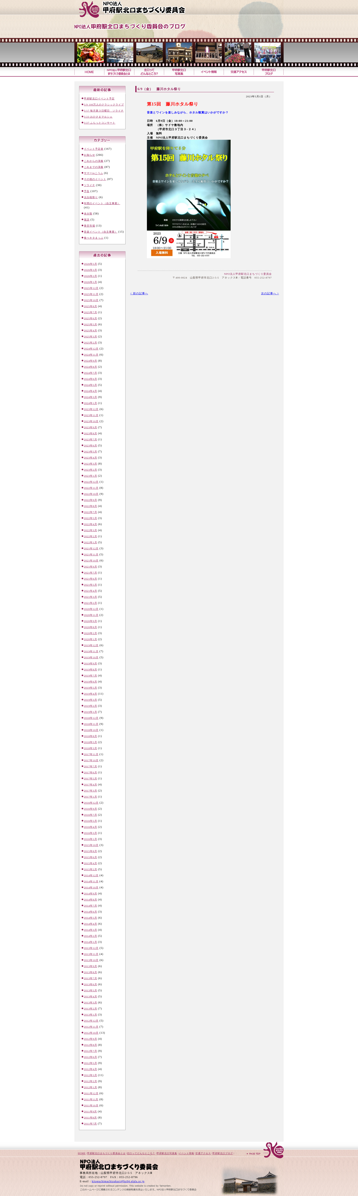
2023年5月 (90, 451)
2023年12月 (91, 409)
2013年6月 (90, 984)
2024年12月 (91, 348)
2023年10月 (91, 421)
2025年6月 (90, 318)
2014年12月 (91, 875)
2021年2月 (90, 602)
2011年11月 (91, 1099)
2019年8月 (90, 669)
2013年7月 (90, 978)
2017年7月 (90, 766)
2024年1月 (90, 403)
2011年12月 (91, 1093)
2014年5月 (90, 917)
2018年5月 (90, 742)
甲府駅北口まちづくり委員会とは (106, 1153)
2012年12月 (91, 1020)
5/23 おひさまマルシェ (98, 116)
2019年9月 (90, 663)
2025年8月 (90, 306)
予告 (87, 191)
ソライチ (89, 185)
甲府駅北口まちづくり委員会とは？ (119, 72)
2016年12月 (91, 802)
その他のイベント (95, 179)
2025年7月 (90, 312)
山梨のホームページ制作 (125, 1184)
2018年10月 (91, 730)
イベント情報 (209, 72)
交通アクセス (239, 72)
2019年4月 (90, 693)
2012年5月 (90, 1063)
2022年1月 (90, 542)
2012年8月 (90, 1044)
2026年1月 (90, 282)
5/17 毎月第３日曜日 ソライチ (104, 110)
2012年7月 (90, 1051)
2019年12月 (91, 645)
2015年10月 (91, 845)
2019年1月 (90, 711)
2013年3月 (90, 1002)
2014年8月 (90, 899)
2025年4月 (90, 330)
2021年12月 (91, 548)
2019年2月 (90, 705)
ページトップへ (265, 1150)
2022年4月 (90, 524)
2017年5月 (90, 778)
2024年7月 (90, 372)
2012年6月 (90, 1057)
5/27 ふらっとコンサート (99, 122)
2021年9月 (90, 566)
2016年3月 (90, 833)
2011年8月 (90, 1117)
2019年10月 (91, 657)
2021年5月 (90, 584)
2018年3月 (90, 748)
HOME (82, 1153)
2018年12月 (91, 718)
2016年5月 (90, 820)
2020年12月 (91, 609)
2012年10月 (91, 1032)
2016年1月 (90, 839)
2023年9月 (90, 427)
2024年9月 (90, 360)
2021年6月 (90, 578)
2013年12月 (91, 948)
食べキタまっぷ (93, 237)
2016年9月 (90, 808)
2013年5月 (90, 990)
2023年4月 (90, 457)
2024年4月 (90, 391)
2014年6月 (90, 911)
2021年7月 (90, 572)
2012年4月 (90, 1069)
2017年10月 (91, 760)
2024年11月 (91, 354)
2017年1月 (90, 796)
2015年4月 (90, 863)
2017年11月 (91, 754)
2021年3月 (90, 596)
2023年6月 (90, 445)
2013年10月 (91, 960)
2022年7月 (90, 512)
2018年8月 (90, 736)
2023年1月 (90, 475)
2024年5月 (90, 385)
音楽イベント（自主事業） (100, 231)
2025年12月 (91, 288)
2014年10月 (91, 887)
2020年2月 (90, 633)
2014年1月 (90, 942)
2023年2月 (90, 469)
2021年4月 (90, 590)
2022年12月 (91, 481)
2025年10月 (91, 300)
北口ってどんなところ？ (149, 72)
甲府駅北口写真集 (179, 72)
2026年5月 (90, 263)
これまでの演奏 (93, 167)
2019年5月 (90, 687)
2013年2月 (90, 1008)
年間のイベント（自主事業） (102, 203)
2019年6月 (90, 681)
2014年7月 (90, 905)
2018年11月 (91, 724)
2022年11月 (91, 487)
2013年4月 (90, 996)
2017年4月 (90, 784)
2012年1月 (90, 1087)
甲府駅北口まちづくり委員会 (140, 9)
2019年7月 (90, 675)
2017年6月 (90, 772)
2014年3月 (90, 929)
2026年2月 (90, 276)
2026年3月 (90, 269)
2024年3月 (90, 397)
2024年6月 (90, 378)
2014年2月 (90, 935)
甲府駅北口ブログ (269, 72)
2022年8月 (90, 506)
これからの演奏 (93, 161)
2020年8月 (90, 627)
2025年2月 (90, 342)
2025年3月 (90, 336)
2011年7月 (90, 1123)
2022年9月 (90, 500)
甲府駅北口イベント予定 (99, 98)
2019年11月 (91, 651)
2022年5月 (90, 518)
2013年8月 (90, 972)
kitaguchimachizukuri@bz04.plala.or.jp (118, 1181)
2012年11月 (91, 1026)
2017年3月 (90, 790)
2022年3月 (90, 530)
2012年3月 (90, 1075)
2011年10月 (91, 1105)
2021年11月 (91, 554)
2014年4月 (90, 923)
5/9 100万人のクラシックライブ (104, 104)
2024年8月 (90, 366)
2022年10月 (91, 494)
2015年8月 (90, 851)
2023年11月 (91, 415)
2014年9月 (90, 893)
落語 (87, 219)
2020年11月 (91, 615)
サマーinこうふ (93, 173)
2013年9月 (90, 966)
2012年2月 (90, 1081)
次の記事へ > (270, 293)
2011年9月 (90, 1111)
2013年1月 (90, 1014)
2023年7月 (90, 439)
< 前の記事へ (139, 293)
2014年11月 (91, 881)
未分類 (88, 213)
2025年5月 (90, 324)
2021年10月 (91, 560)
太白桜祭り (91, 197)
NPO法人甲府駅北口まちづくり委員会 (248, 273)
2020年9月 (90, 621)
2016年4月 (90, 827)
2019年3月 (90, 699)
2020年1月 (90, 639)
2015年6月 (90, 857)
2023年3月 (90, 463)
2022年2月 (90, 536)
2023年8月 (90, 433)
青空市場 (89, 225)
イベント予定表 (93, 148)
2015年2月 (90, 869)
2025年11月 (91, 294)
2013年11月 (91, 954)
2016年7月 (90, 814)
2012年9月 (90, 1038)
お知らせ (89, 154)
